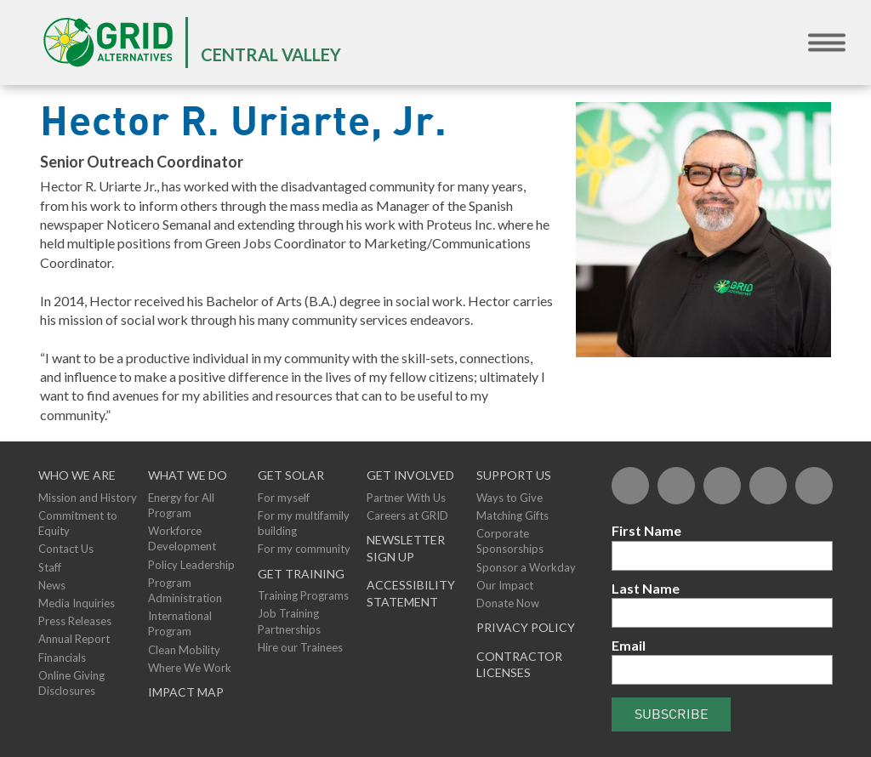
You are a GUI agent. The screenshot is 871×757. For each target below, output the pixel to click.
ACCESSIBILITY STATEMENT (411, 593)
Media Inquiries (76, 603)
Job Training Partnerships (289, 620)
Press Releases (74, 621)
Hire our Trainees (300, 647)
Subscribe (672, 713)
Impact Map (186, 692)
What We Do (187, 475)
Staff (49, 567)
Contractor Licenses (519, 664)
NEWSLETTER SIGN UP (406, 548)
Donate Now (507, 603)
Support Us (513, 475)
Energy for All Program (181, 505)
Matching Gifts (512, 515)
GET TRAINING (301, 573)
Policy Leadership (191, 565)
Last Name (646, 588)
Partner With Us (406, 497)
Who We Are (77, 475)
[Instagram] (814, 485)
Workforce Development (182, 538)
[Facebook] (630, 485)
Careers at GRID (407, 515)
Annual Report (74, 639)
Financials (62, 657)
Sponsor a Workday (526, 567)
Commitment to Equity (77, 523)
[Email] (722, 670)
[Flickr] (722, 485)
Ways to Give (509, 497)
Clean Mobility (184, 650)
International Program (180, 623)
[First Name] (722, 556)
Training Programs (303, 595)
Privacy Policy (525, 627)
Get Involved (410, 475)
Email (629, 645)
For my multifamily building (304, 523)
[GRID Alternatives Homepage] (108, 42)
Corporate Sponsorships (510, 540)
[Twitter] (676, 485)
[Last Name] (722, 613)
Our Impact (504, 585)
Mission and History (87, 497)
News (51, 585)
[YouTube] (768, 485)
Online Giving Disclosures (71, 683)
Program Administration (185, 590)
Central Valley (271, 54)
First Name (646, 530)
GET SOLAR (291, 475)
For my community (304, 548)
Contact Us (66, 548)
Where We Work (189, 667)
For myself (284, 497)
